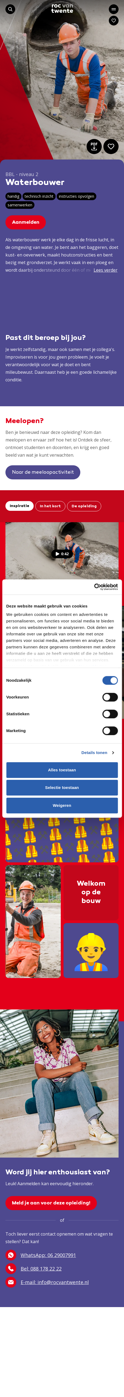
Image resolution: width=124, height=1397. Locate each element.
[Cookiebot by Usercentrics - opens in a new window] (94, 586)
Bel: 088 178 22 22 (33, 1268)
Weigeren (62, 805)
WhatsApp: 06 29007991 (40, 1255)
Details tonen (94, 752)
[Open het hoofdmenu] (114, 9)
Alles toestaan (62, 770)
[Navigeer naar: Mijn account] (114, 20)
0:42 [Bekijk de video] (62, 553)
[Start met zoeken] (10, 9)
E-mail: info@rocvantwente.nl (47, 1282)
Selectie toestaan (62, 787)
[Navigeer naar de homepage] (62, 8)
